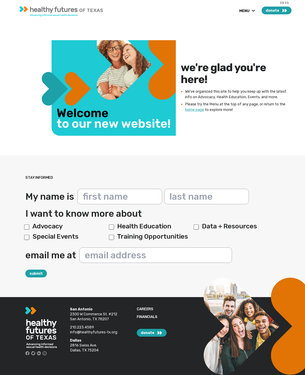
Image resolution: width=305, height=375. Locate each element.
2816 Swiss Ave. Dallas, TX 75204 (84, 347)
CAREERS (145, 309)
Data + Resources (226, 226)
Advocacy (44, 226)
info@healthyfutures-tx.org (93, 332)
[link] (66, 10)
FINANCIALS (147, 317)
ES (287, 3)
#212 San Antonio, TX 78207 (93, 316)
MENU (244, 11)
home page (194, 109)
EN (282, 3)
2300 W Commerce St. (89, 314)
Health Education (140, 226)
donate (272, 10)
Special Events (52, 236)
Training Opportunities (149, 236)
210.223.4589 (82, 327)
